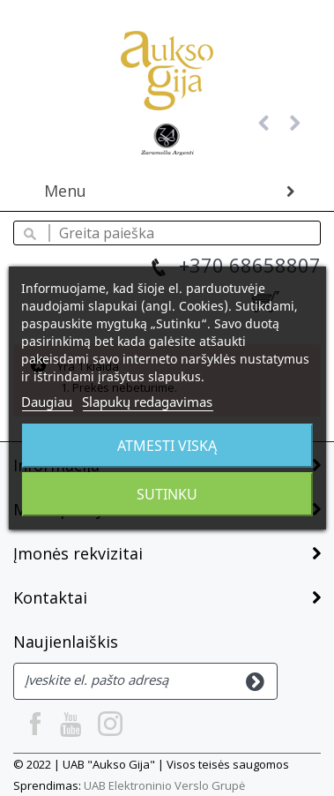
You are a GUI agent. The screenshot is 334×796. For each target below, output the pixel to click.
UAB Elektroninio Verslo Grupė (164, 785)
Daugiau (46, 401)
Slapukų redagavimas (147, 401)
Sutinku (167, 494)
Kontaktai (50, 597)
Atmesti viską (167, 445)
